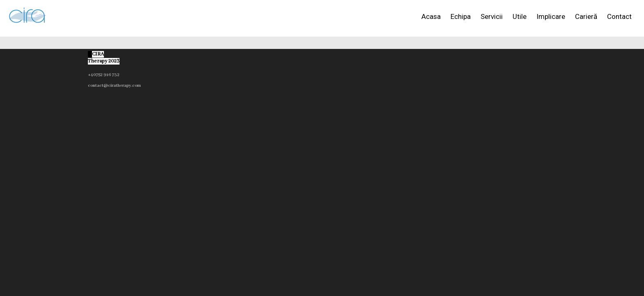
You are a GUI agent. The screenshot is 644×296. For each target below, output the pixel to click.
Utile (520, 16)
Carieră (586, 16)
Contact (619, 16)
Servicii (492, 16)
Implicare (550, 16)
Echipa (461, 16)
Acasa (431, 16)
